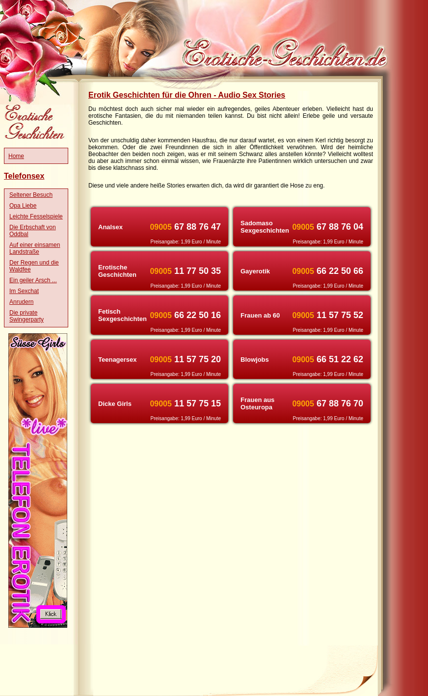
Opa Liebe (22, 205)
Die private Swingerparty (26, 316)
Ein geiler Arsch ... (33, 280)
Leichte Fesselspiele (36, 216)
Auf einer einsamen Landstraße (34, 248)
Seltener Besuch (31, 194)
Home (16, 156)
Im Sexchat (24, 291)
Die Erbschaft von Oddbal (32, 231)
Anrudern (21, 301)
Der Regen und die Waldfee (34, 266)
